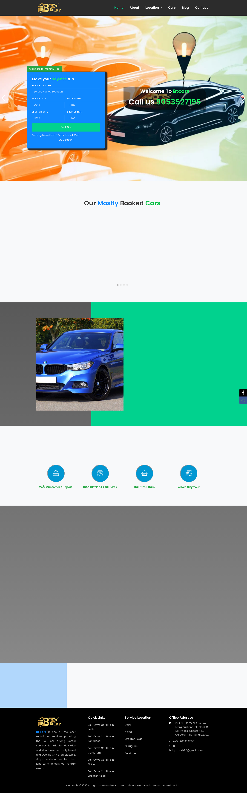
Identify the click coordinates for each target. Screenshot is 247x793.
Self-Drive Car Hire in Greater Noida (101, 773)
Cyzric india (171, 785)
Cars (172, 8)
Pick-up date (39, 98)
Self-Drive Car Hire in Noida (101, 762)
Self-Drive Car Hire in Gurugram (101, 750)
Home (118, 8)
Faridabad (131, 753)
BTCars (41, 732)
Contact (201, 8)
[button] (243, 98)
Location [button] (152, 8)
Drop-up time (74, 111)
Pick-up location (41, 85)
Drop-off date (40, 111)
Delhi (128, 725)
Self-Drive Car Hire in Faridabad (101, 739)
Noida (128, 732)
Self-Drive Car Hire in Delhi (101, 727)
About (134, 8)
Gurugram (131, 746)
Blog (185, 8)
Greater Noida (133, 739)
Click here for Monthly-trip (44, 69)
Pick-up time (74, 98)
